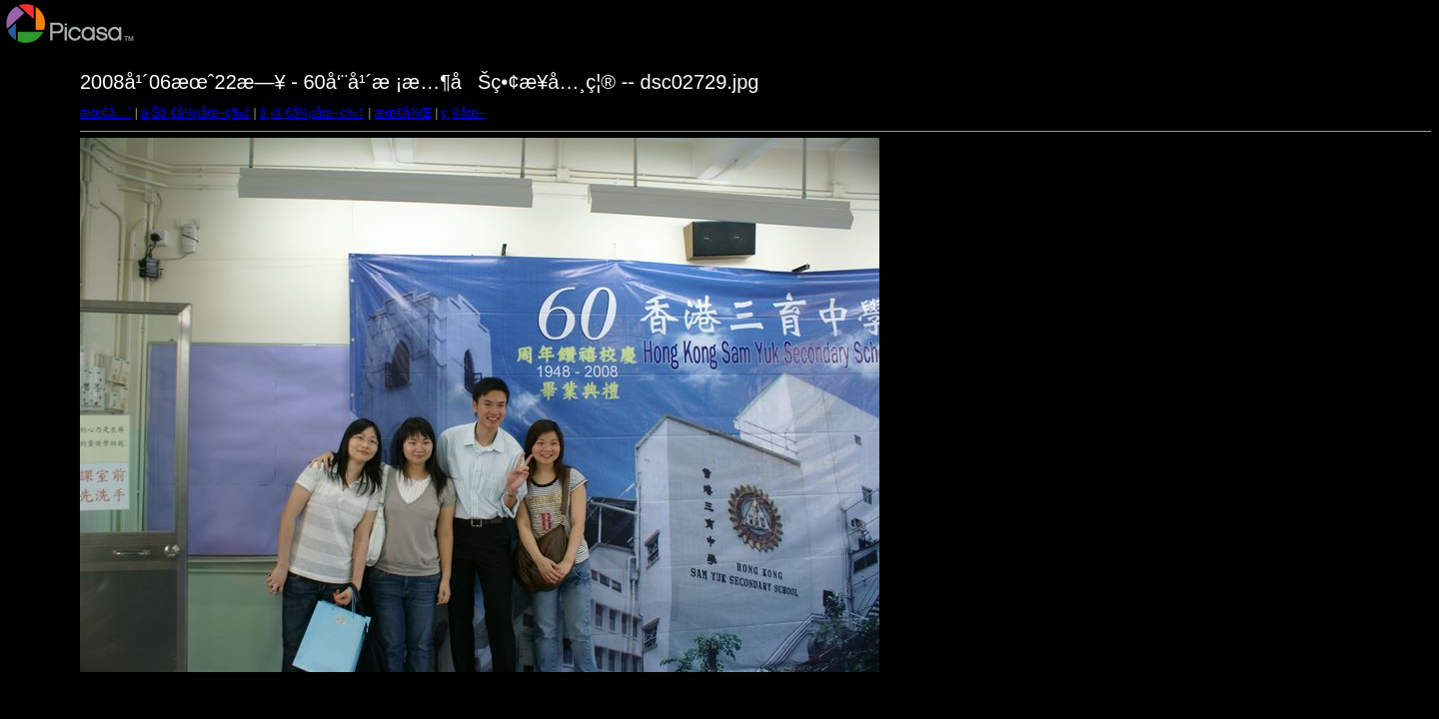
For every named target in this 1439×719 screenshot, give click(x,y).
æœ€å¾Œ (403, 113)
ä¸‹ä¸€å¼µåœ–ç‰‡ (312, 113)
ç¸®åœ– (464, 113)
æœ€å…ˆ (105, 113)
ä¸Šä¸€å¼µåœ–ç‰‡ (195, 113)
